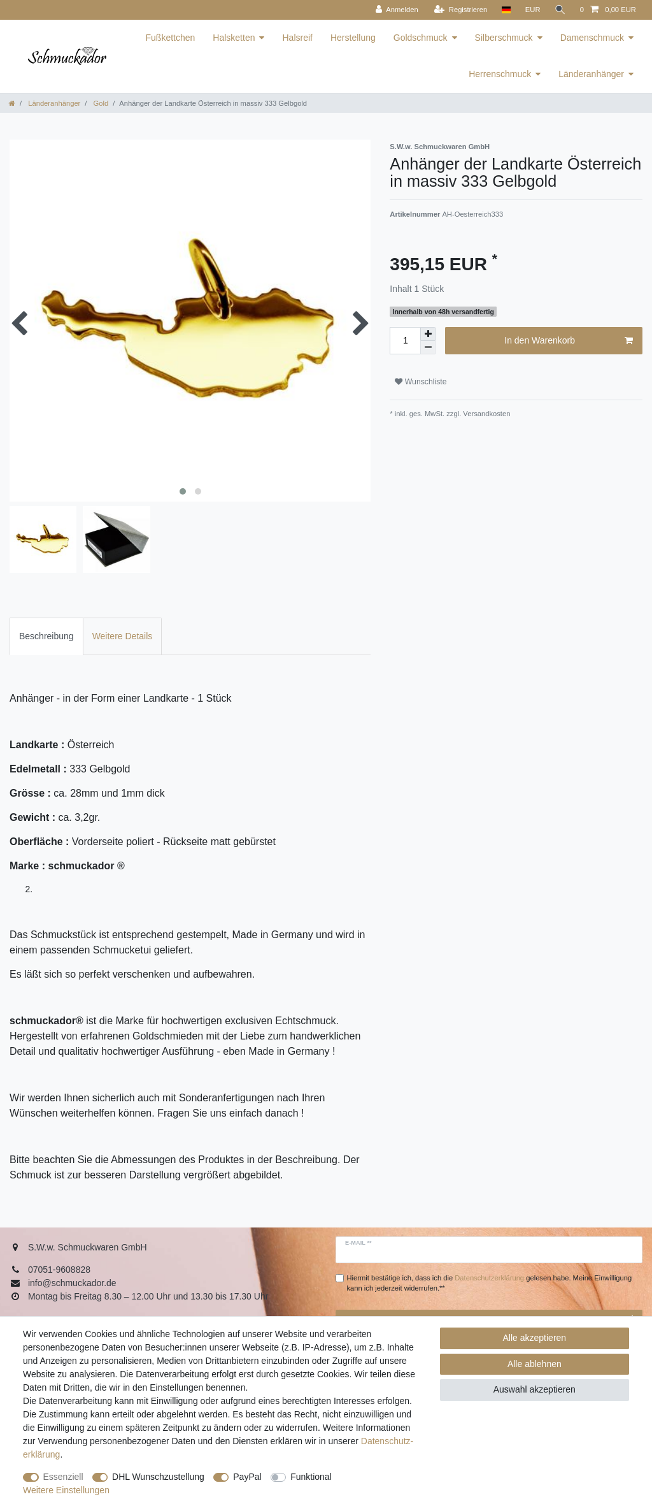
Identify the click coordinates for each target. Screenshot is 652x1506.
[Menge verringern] (428, 347)
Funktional (311, 1477)
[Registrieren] (460, 10)
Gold (99, 103)
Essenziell (63, 1477)
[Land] (506, 10)
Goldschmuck (420, 38)
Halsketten (234, 38)
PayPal (247, 1477)
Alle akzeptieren (535, 1338)
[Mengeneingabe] (405, 340)
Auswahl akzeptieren (534, 1389)
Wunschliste (420, 381)
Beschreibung (46, 636)
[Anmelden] (397, 10)
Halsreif (297, 38)
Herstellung (353, 38)
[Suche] (560, 10)
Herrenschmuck (500, 74)
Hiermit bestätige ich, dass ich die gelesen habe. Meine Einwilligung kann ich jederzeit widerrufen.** (489, 1283)
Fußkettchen (170, 38)
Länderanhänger (591, 74)
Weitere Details (122, 636)
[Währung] (533, 10)
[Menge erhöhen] (428, 334)
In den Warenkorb (568, 341)
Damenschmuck (592, 38)
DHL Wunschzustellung (158, 1477)
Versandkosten (485, 413)
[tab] (46, 636)
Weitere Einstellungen (66, 1490)
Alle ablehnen (534, 1364)
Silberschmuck (504, 38)
